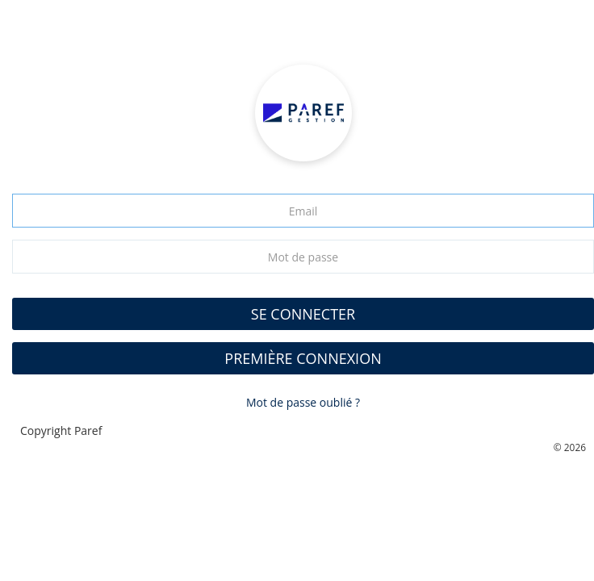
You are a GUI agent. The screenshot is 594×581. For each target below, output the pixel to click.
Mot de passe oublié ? (303, 402)
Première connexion (302, 358)
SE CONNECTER (303, 314)
